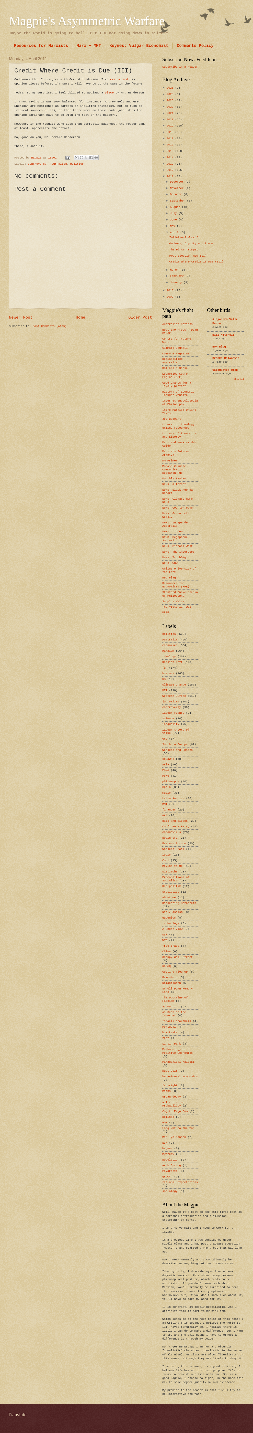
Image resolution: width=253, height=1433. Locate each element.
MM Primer (170, 460)
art (164, 815)
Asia (165, 764)
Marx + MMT (88, 46)
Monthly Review (174, 478)
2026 (171, 87)
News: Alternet (174, 484)
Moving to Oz (172, 866)
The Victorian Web (176, 606)
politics (77, 163)
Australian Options (177, 324)
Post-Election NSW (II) (188, 255)
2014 (171, 157)
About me (169, 897)
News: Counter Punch (178, 507)
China (166, 951)
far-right (170, 1085)
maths (166, 1091)
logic (166, 854)
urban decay (171, 1096)
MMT (164, 804)
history (168, 673)
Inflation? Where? (183, 237)
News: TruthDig (174, 557)
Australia (170, 639)
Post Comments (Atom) (49, 326)
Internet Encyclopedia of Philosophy (180, 402)
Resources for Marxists (41, 46)
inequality (170, 724)
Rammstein (170, 977)
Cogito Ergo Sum (175, 1111)
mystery (168, 1154)
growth (167, 1176)
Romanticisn (171, 983)
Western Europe (174, 696)
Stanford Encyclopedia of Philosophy (180, 594)
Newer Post (21, 317)
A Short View (172, 929)
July (174, 213)
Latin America (173, 798)
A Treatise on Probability (173, 1104)
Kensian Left (172, 662)
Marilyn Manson (174, 1137)
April (175, 232)
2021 (171, 113)
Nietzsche (170, 871)
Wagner (167, 1148)
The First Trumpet (183, 249)
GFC (164, 738)
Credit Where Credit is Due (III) (196, 261)
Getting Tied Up (175, 971)
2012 (171, 170)
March (175, 269)
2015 (171, 151)
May (173, 226)
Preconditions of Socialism (175, 879)
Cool (165, 860)
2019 (171, 125)
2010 (171, 290)
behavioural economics (180, 1076)
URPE (165, 612)
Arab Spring (171, 1165)
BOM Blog (219, 346)
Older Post (140, 317)
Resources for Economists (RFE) (175, 585)
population (170, 1159)
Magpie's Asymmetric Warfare (87, 21)
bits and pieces (175, 821)
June (174, 219)
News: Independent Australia (176, 524)
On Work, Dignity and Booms (191, 243)
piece (109, 92)
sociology (170, 1191)
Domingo (168, 1117)
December (177, 181)
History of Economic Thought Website (178, 393)
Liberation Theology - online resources (180, 426)
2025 (171, 94)
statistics (170, 891)
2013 (171, 163)
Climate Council (175, 348)
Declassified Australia (172, 360)
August (176, 207)
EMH (164, 1122)
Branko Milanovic (225, 358)
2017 (171, 138)
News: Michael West (177, 546)
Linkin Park (171, 1043)
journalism (58, 163)
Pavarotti (170, 1171)
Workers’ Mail (173, 849)
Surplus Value (173, 601)
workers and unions (177, 750)
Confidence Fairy (175, 826)
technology (170, 923)
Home (80, 317)
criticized (119, 79)
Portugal (169, 1026)
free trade (170, 945)
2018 (171, 132)
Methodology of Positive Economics (177, 1051)
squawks (168, 759)
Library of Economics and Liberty (179, 435)
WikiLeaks (170, 1032)
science (168, 718)
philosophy (170, 781)
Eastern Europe (174, 843)
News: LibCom (172, 531)
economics (170, 645)
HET (164, 690)
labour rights (173, 712)
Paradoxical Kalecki (178, 1061)
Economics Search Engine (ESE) (175, 375)
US (164, 679)
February (177, 276)
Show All (239, 379)
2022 (171, 106)
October (176, 194)
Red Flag (169, 577)
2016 (171, 144)
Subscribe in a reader (180, 66)
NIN (164, 1142)
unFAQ (166, 966)
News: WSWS (170, 563)
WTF (164, 940)
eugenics (169, 917)
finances (169, 809)
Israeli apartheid (176, 1021)
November (177, 188)
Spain (166, 787)
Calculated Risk (225, 370)
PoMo (165, 770)
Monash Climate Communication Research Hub (174, 470)
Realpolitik (171, 886)
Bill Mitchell (223, 334)
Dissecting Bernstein (179, 903)
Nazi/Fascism (172, 912)
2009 (171, 296)
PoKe (165, 775)
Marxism (168, 650)
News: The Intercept (178, 551)
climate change (174, 684)
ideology (169, 656)
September (178, 200)
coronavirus (171, 832)
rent (165, 1038)
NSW (164, 934)
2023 (171, 100)
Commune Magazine (175, 353)
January (176, 282)
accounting (170, 1006)
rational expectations (180, 1182)
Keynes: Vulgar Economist (138, 46)
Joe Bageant (171, 418)
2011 (171, 176)
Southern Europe (175, 744)
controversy (37, 163)
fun (164, 667)
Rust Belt (170, 1070)
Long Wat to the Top (178, 1128)
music (166, 792)
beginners (170, 837)
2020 (171, 119)
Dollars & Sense (175, 368)
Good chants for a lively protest (176, 384)
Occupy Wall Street (177, 957)
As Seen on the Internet (174, 1014)
